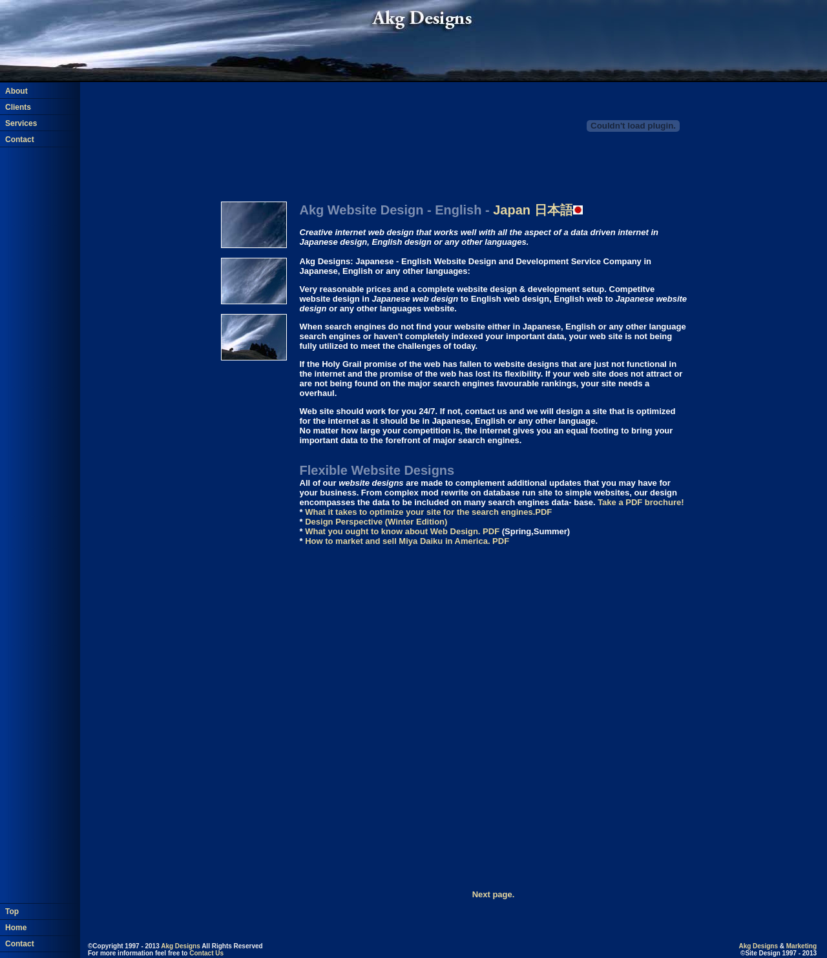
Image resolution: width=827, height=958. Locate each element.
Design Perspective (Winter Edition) (376, 521)
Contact (19, 139)
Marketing (801, 946)
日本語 (537, 210)
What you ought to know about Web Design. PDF (402, 531)
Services (21, 123)
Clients (18, 107)
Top (12, 903)
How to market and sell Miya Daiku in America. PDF (407, 541)
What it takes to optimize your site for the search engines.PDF (428, 512)
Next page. (493, 894)
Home (15, 919)
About (16, 91)
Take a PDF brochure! (641, 502)
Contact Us (206, 953)
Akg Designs (180, 946)
